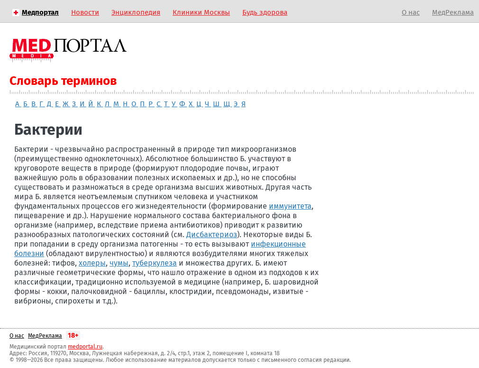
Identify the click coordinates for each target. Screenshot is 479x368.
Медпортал (40, 12)
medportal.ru (85, 346)
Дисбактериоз (211, 234)
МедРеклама (453, 12)
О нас (411, 12)
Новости (85, 12)
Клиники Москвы (201, 12)
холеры (92, 262)
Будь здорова (264, 12)
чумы (119, 262)
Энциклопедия (135, 12)
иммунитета (290, 206)
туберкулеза (154, 262)
